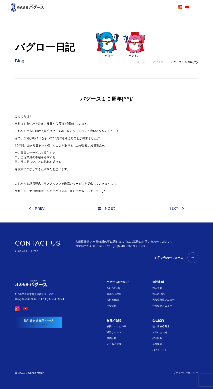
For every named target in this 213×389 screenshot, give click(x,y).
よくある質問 (114, 344)
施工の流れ (158, 294)
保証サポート (114, 332)
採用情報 (157, 338)
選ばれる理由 (114, 294)
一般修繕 (112, 305)
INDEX (106, 208)
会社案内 (157, 344)
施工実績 (157, 287)
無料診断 (112, 338)
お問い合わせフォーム (169, 257)
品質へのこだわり (116, 326)
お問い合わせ (159, 332)
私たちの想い (114, 287)
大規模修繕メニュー (163, 299)
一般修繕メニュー (162, 305)
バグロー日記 (159, 350)
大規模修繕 (113, 299)
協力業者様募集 (161, 326)
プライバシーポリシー (185, 372)
